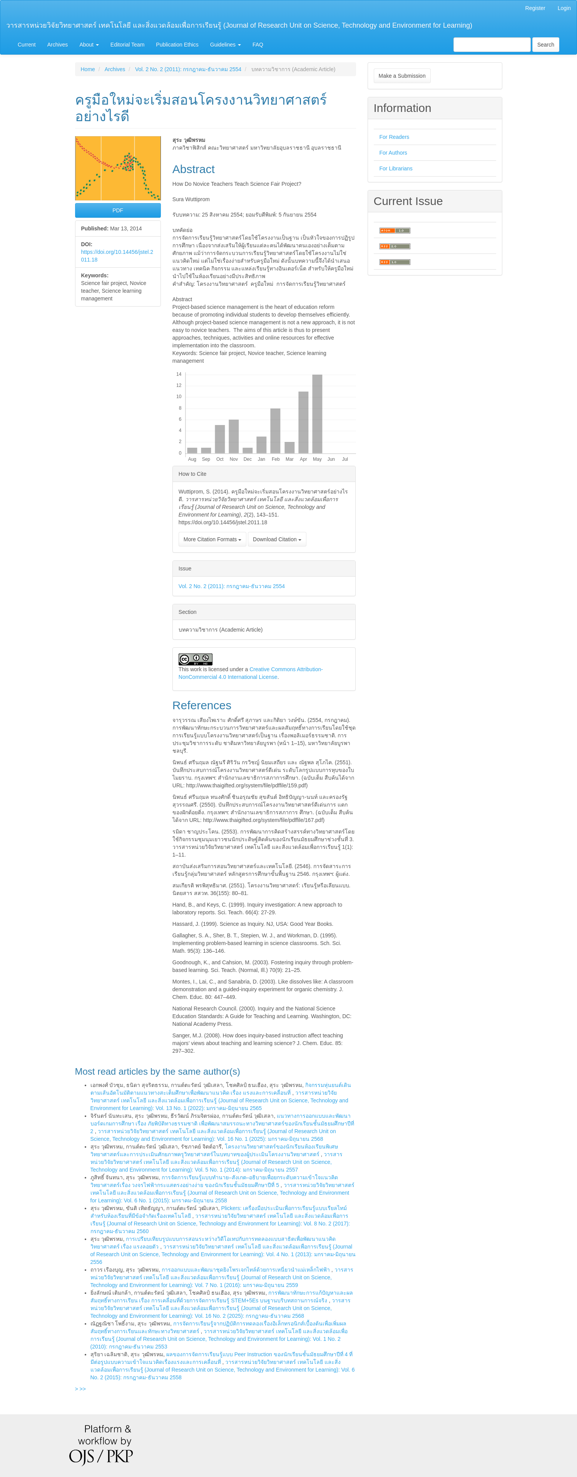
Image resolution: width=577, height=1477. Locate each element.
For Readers (395, 137)
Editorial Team (127, 45)
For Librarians (396, 168)
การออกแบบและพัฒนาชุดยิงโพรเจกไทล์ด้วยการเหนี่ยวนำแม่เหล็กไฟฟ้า (246, 1270)
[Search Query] (492, 44)
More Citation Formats (212, 539)
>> (83, 1389)
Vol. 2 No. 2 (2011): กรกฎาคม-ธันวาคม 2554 (188, 69)
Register (535, 8)
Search (545, 45)
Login (564, 8)
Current (27, 45)
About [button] (89, 45)
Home (88, 69)
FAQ (258, 45)
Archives (57, 45)
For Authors (393, 153)
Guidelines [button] (225, 45)
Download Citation (277, 539)
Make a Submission (402, 76)
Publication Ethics (177, 45)
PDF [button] (117, 210)
